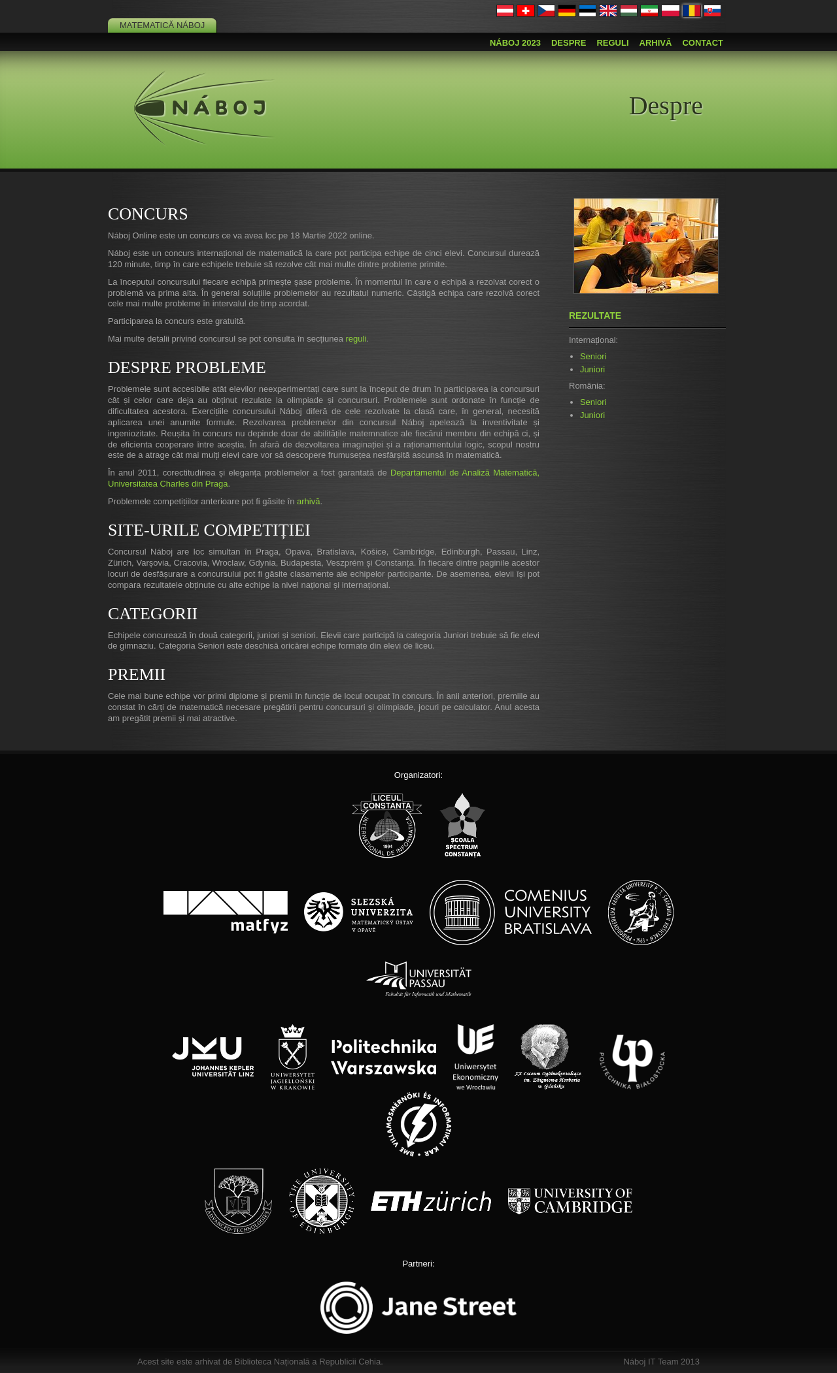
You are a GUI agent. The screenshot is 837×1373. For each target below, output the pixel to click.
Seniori (593, 356)
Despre (568, 43)
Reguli (612, 43)
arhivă (308, 501)
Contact (702, 43)
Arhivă (656, 43)
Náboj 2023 (515, 43)
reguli (355, 339)
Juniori (592, 369)
